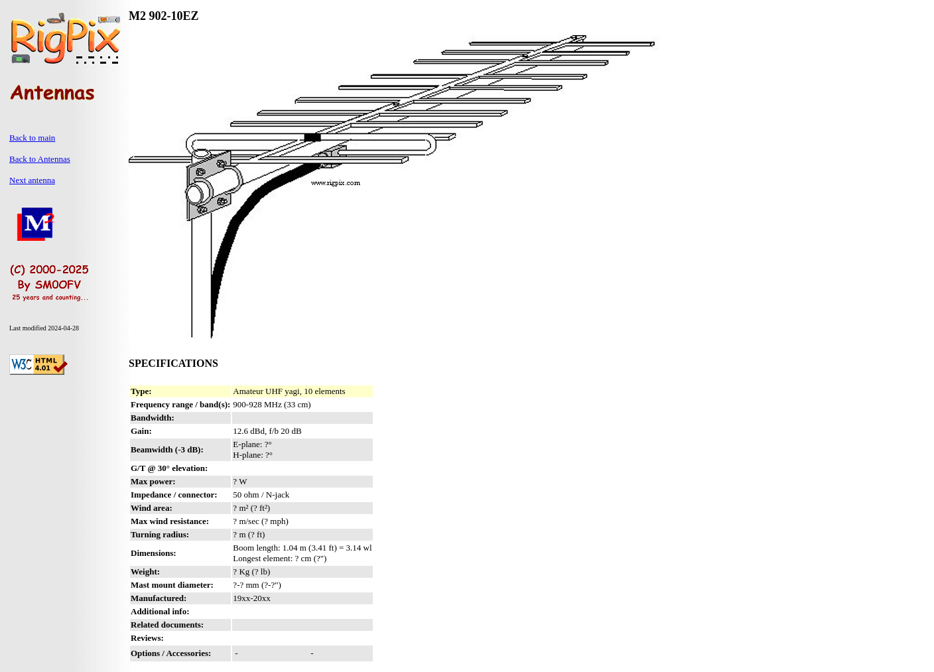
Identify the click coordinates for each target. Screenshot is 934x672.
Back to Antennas (39, 159)
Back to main (32, 138)
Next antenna (32, 180)
